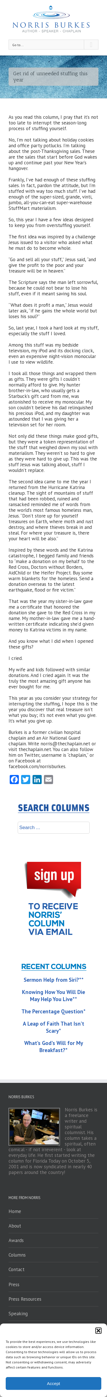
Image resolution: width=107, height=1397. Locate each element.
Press (14, 1284)
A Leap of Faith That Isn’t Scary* (53, 1027)
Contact (17, 1269)
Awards (16, 1240)
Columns (17, 1255)
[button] (98, 1330)
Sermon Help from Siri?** (54, 979)
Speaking (18, 1313)
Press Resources (25, 1299)
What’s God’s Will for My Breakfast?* (53, 1047)
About (15, 1226)
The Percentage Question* (53, 1011)
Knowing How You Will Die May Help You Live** (53, 996)
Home (15, 1211)
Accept (53, 1383)
